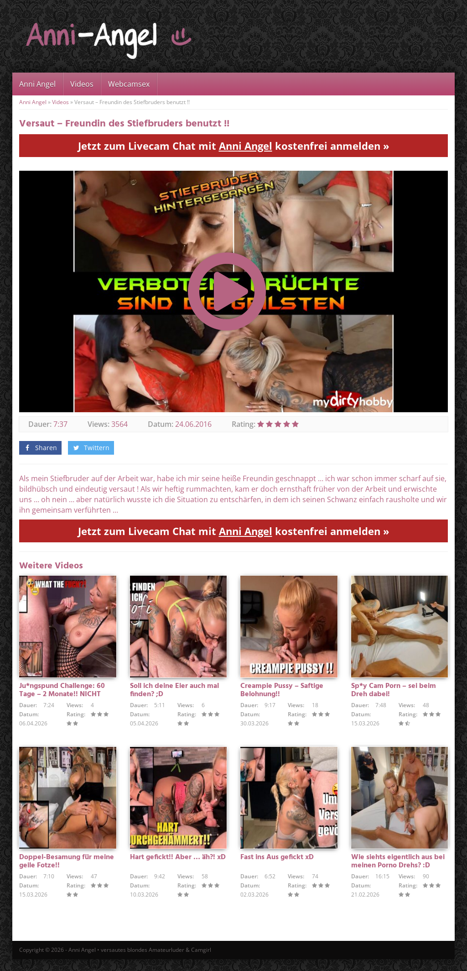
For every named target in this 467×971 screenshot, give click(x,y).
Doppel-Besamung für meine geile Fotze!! (66, 873)
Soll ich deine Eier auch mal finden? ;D (174, 696)
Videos (81, 84)
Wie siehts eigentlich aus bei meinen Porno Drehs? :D (398, 873)
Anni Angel (37, 84)
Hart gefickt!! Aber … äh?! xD (178, 869)
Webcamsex (129, 84)
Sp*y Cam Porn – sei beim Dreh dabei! (393, 696)
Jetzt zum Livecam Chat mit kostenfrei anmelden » (233, 145)
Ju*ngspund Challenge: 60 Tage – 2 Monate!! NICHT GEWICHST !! (62, 700)
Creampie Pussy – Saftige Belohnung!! (281, 696)
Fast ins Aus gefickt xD (277, 869)
